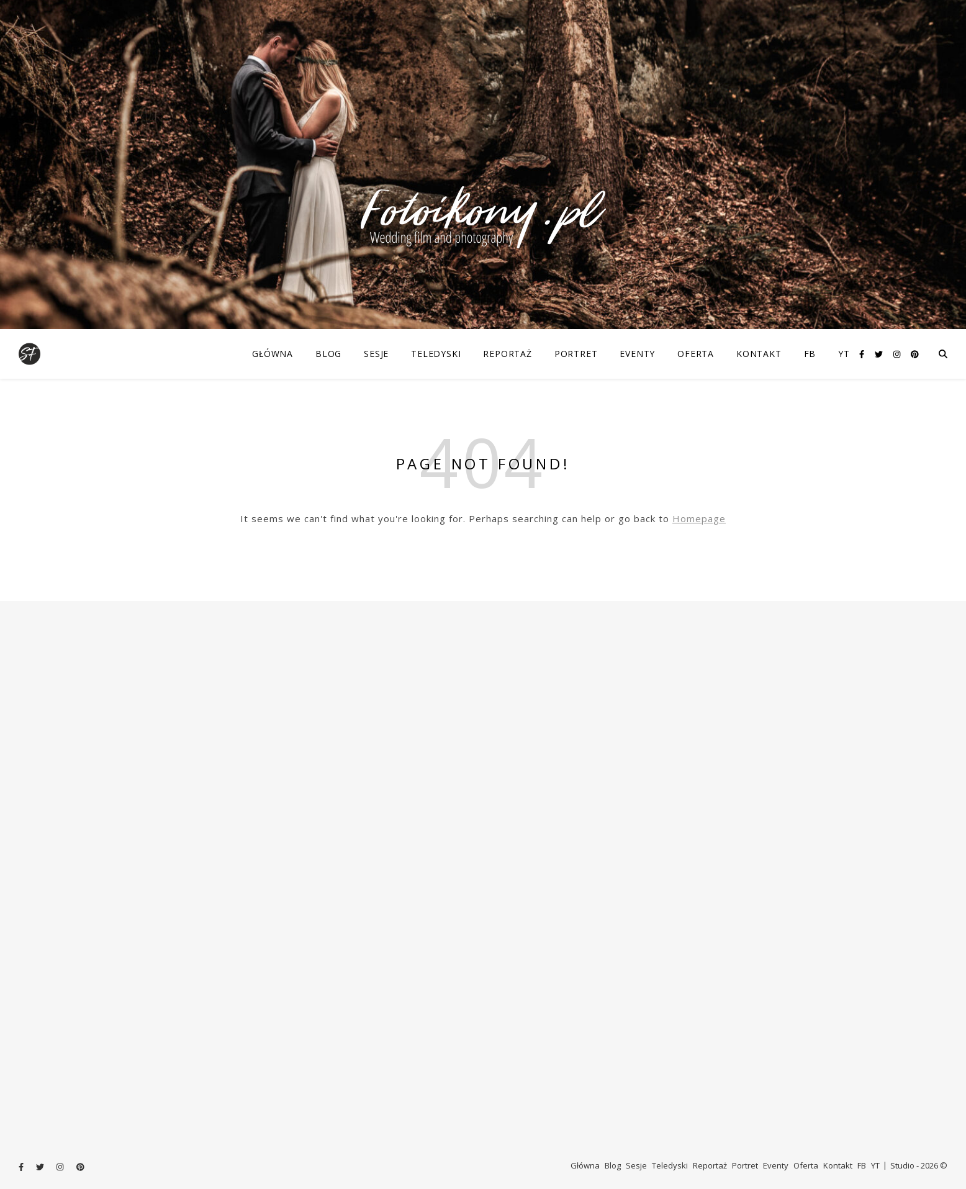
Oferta (695, 353)
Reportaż (507, 353)
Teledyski (436, 353)
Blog (328, 353)
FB (810, 353)
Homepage (699, 518)
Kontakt (759, 353)
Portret (576, 353)
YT (844, 353)
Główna (272, 353)
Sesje (376, 353)
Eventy (637, 353)
